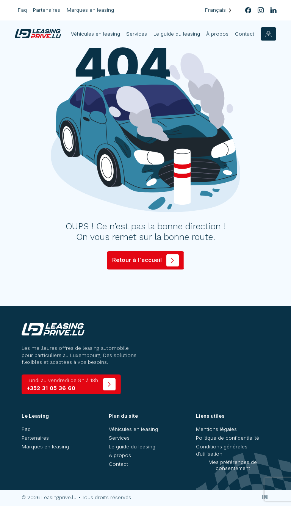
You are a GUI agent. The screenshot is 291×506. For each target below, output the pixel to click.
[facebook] (248, 10)
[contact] (269, 34)
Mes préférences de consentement (232, 465)
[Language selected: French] (218, 10)
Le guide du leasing (177, 34)
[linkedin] (273, 10)
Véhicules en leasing (95, 34)
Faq (22, 10)
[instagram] (261, 10)
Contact (245, 34)
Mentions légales (216, 429)
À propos (218, 34)
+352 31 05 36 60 (62, 385)
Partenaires (46, 10)
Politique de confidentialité (227, 438)
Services (137, 34)
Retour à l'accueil (137, 259)
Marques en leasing (90, 10)
